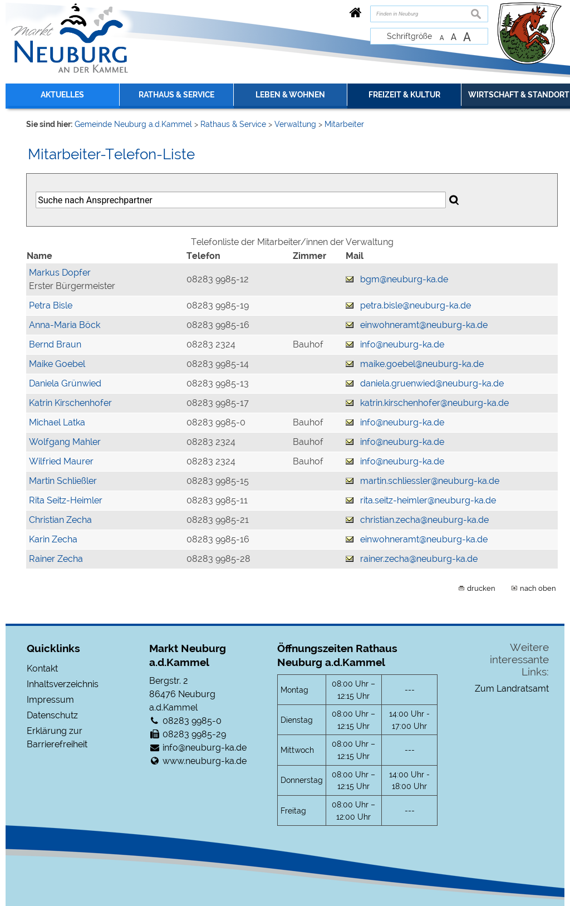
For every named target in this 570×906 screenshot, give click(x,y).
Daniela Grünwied (65, 383)
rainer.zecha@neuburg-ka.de (419, 559)
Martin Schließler (63, 481)
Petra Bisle (50, 305)
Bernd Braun (55, 344)
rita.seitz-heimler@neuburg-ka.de (428, 500)
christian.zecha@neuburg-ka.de (424, 520)
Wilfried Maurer (61, 461)
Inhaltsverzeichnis (63, 684)
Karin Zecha (53, 539)
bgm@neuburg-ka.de (404, 279)
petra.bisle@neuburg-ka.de (415, 305)
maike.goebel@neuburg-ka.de (422, 364)
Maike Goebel (57, 364)
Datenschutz (52, 715)
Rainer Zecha (56, 559)
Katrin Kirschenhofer (70, 403)
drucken (481, 588)
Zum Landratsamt (512, 688)
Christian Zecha (60, 520)
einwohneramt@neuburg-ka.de (424, 325)
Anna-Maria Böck (64, 325)
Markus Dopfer (60, 272)
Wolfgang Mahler (65, 442)
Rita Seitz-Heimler (65, 500)
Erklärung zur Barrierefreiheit (57, 738)
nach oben (538, 588)
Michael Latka (57, 422)
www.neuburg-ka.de (205, 761)
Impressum (50, 699)
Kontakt (42, 668)
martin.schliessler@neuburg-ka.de (429, 481)
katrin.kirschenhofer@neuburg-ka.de (434, 403)
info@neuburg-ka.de (402, 344)
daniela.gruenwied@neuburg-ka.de (432, 383)
